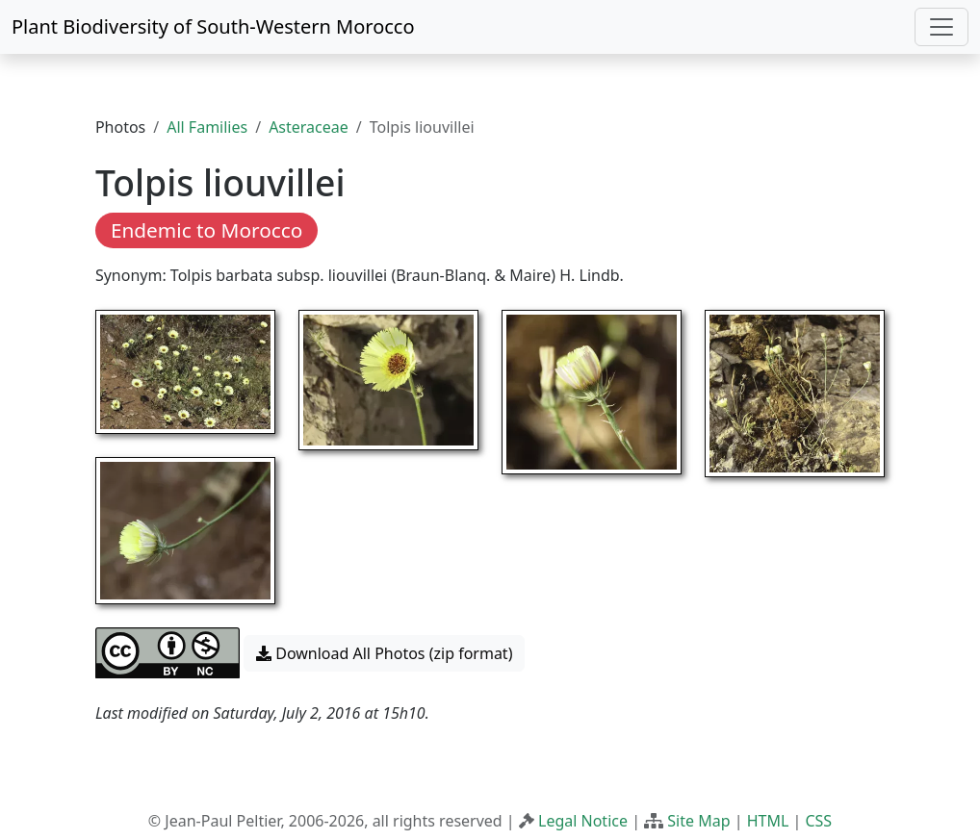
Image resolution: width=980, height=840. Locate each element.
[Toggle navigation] (941, 27)
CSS (818, 820)
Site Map (698, 820)
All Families (207, 127)
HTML (768, 820)
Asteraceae (308, 127)
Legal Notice (583, 820)
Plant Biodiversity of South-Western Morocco (213, 26)
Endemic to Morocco (206, 229)
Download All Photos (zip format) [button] (384, 653)
